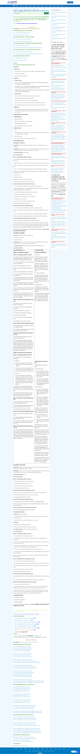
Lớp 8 (34, 748)
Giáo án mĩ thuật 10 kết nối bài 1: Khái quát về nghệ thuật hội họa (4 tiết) (58, 83)
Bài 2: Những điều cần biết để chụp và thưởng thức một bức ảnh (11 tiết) (27, 53)
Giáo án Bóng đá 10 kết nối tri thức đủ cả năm (22, 673)
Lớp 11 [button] (21, 5)
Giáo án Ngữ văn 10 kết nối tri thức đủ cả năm (22, 648)
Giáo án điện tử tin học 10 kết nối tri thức (21, 702)
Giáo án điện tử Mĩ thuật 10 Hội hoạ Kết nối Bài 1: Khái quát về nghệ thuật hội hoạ (58, 219)
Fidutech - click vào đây (23, 745)
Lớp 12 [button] (17, 5)
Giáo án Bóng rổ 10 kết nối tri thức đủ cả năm (22, 675)
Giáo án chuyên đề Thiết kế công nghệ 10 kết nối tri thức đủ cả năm (27, 731)
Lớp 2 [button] (58, 5)
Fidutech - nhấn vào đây (30, 637)
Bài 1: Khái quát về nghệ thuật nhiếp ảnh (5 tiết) (22, 51)
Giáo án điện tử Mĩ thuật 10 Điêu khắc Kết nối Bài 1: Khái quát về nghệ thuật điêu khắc (59, 246)
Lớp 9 (30, 748)
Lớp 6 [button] (42, 5)
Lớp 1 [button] (62, 5)
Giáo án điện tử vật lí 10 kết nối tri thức (21, 695)
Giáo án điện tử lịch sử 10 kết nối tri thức (21, 689)
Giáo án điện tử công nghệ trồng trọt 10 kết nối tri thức (24, 705)
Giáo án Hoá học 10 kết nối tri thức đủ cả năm (22, 653)
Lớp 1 (64, 748)
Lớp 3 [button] (54, 5)
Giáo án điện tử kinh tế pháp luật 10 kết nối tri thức (23, 708)
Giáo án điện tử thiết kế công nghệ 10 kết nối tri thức (24, 706)
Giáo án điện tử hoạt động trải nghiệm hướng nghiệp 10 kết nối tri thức (27, 711)
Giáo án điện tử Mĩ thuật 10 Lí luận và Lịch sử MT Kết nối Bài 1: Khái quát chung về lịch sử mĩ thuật (58, 202)
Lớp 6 (43, 748)
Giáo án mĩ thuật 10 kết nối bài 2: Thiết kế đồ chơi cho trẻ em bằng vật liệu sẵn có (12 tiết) (58, 119)
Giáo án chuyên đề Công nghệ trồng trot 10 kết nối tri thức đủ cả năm (27, 732)
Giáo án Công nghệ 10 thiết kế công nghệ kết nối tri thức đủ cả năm (26, 662)
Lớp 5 (47, 748)
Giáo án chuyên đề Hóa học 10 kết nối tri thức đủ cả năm (24, 718)
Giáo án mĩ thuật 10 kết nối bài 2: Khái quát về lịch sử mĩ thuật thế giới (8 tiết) (58, 71)
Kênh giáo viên (16, 9)
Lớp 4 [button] (50, 5)
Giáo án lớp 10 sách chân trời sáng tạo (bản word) (23, 737)
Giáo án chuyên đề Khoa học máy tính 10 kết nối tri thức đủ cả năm (26, 728)
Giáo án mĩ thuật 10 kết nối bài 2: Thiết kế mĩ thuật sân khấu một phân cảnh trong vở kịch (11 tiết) (58, 150)
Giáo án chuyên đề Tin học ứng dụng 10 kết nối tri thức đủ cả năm (26, 729)
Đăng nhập (70, 2)
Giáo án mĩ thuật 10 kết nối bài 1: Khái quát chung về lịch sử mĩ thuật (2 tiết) (59, 67)
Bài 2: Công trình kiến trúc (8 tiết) (20, 60)
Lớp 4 (51, 748)
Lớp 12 (16, 748)
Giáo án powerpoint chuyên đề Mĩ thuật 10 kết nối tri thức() (27, 622)
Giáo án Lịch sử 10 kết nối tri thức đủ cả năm (22, 649)
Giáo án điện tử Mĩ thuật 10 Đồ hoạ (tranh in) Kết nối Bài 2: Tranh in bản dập (58, 238)
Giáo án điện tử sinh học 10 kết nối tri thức (22, 696)
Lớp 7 (38, 748)
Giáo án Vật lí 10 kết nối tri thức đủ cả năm (21, 655)
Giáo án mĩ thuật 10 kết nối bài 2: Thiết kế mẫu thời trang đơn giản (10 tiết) (58, 139)
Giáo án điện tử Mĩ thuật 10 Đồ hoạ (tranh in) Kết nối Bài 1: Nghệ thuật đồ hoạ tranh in (59, 234)
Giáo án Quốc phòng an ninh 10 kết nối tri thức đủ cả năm (25, 668)
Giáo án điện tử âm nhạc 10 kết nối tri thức (22, 699)
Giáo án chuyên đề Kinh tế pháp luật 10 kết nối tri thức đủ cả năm (26, 725)
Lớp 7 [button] (38, 5)
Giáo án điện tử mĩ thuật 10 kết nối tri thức (22, 701)
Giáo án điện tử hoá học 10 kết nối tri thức (21, 694)
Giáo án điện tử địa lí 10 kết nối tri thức (21, 691)
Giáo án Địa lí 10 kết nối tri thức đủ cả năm (22, 650)
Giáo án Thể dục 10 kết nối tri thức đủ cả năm (22, 671)
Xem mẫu (17, 13)
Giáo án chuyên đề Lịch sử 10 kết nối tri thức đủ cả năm (24, 722)
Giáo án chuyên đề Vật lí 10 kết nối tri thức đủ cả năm (24, 716)
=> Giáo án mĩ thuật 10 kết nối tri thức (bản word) (26, 23)
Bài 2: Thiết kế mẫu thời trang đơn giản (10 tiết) (22, 41)
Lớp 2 (60, 748)
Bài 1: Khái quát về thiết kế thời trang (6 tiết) (22, 39)
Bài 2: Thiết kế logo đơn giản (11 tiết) (20, 35)
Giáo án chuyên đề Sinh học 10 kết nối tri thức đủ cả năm (24, 719)
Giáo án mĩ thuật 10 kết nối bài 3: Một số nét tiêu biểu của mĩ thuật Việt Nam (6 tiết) (59, 76)
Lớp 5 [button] (46, 5)
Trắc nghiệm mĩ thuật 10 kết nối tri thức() (24, 620)
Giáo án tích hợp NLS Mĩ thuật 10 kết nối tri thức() (25, 626)
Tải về (46, 13)
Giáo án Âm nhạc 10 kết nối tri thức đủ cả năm (22, 679)
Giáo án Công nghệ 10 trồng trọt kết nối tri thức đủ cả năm (25, 660)
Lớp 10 (25, 748)
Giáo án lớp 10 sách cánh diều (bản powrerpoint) (23, 741)
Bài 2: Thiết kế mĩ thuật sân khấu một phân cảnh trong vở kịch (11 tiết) (27, 47)
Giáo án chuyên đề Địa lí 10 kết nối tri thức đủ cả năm (24, 724)
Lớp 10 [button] (26, 5)
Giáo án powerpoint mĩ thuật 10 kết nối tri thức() (25, 618)
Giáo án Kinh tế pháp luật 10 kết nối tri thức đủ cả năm (24, 666)
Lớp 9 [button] (30, 5)
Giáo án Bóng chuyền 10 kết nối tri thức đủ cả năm (23, 672)
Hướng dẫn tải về (31, 27)
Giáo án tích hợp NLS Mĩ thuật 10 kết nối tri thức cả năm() (27, 627)
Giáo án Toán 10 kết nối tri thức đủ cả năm (22, 646)
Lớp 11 (21, 748)
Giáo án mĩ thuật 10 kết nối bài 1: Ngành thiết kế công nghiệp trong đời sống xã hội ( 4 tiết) (58, 115)
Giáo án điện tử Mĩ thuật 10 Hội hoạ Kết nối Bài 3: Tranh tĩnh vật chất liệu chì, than (58, 226)
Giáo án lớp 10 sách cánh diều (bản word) (21, 739)
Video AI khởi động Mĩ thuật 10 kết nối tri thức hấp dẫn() (27, 624)
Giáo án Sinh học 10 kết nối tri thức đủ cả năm (22, 656)
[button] (66, 5)
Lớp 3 (55, 748)
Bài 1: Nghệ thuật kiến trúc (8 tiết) (20, 58)
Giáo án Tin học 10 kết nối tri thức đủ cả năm (22, 659)
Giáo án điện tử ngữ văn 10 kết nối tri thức (21, 688)
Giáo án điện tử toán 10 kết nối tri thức (21, 686)
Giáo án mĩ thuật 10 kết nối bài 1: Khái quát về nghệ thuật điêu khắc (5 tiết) (58, 104)
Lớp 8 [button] (34, 5)
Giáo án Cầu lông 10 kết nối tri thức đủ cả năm (22, 676)
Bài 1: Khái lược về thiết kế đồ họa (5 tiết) (21, 32)
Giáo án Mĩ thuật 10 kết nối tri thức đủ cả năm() (25, 629)
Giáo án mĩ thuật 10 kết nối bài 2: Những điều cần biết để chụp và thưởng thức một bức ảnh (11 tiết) (58, 162)
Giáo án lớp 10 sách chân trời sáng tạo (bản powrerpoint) (24, 738)
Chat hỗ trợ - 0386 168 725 (31, 640)
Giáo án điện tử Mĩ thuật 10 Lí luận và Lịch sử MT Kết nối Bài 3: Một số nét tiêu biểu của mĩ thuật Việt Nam (58, 211)
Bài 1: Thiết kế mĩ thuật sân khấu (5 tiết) (21, 45)
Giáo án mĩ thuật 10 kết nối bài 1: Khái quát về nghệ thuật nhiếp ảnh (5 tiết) (58, 158)
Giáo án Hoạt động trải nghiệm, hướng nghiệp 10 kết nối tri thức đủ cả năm (28, 681)
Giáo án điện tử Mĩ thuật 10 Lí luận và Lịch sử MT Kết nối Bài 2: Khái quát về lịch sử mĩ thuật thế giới (58, 207)
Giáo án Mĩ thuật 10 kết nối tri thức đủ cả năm (29, 9)
